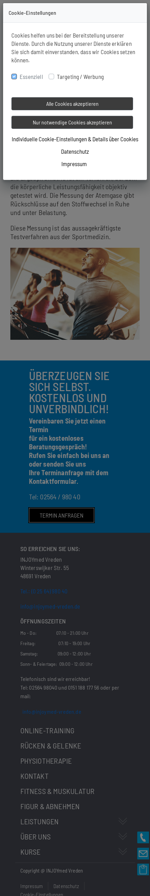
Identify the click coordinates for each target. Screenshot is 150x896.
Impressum (74, 163)
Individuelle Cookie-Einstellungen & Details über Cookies (75, 138)
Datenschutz (75, 151)
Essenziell (31, 76)
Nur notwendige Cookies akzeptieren (72, 122)
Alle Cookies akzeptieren (72, 103)
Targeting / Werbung (80, 76)
